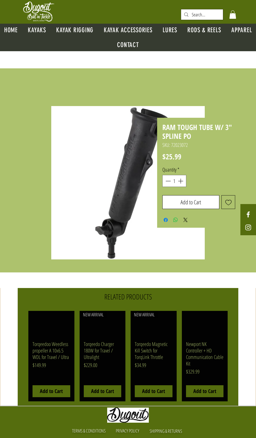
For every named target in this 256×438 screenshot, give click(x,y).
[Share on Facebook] (166, 220)
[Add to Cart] (51, 391)
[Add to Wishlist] (228, 202)
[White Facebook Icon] (248, 214)
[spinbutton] (174, 181)
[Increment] (181, 181)
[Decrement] (167, 181)
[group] (128, 356)
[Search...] (202, 14)
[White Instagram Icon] (248, 227)
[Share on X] (185, 220)
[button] (232, 14)
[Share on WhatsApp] (175, 220)
